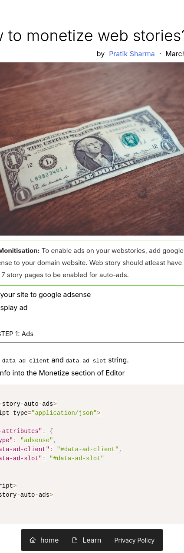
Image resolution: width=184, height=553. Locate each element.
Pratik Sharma (132, 53)
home (44, 540)
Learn (86, 540)
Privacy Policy (135, 540)
